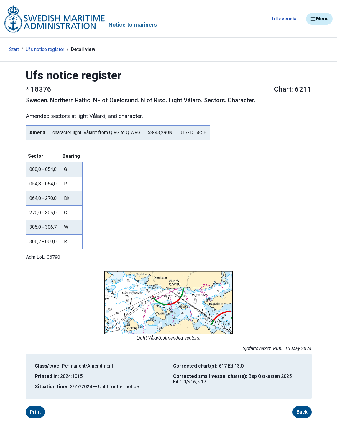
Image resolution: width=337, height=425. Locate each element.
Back (302, 412)
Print (35, 412)
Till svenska (284, 19)
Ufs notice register (45, 49)
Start (14, 49)
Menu (319, 19)
